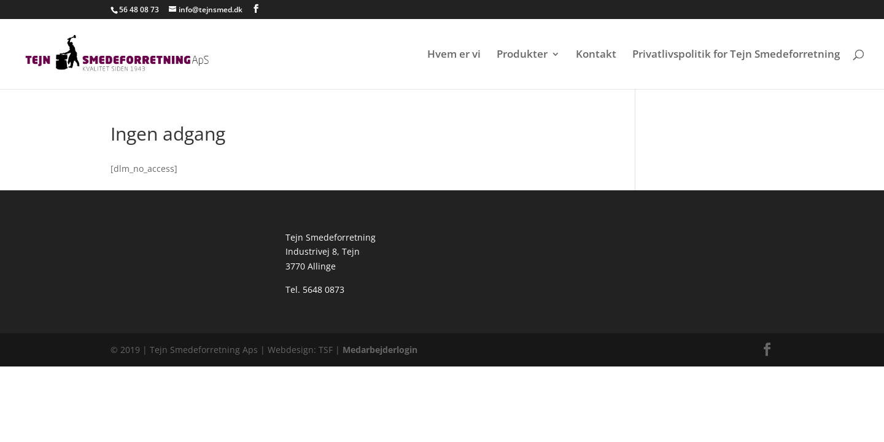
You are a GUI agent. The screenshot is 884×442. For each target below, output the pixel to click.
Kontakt (596, 55)
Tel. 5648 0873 (314, 289)
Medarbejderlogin (378, 349)
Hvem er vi (454, 55)
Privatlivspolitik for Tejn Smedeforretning (736, 55)
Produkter (522, 55)
